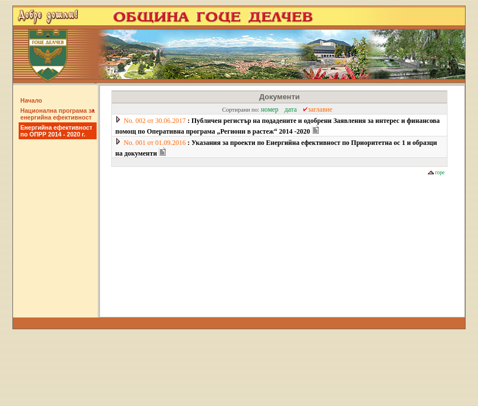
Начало (31, 100)
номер (270, 109)
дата (290, 109)
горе (436, 172)
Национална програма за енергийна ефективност (57, 114)
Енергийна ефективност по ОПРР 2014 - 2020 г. (57, 131)
